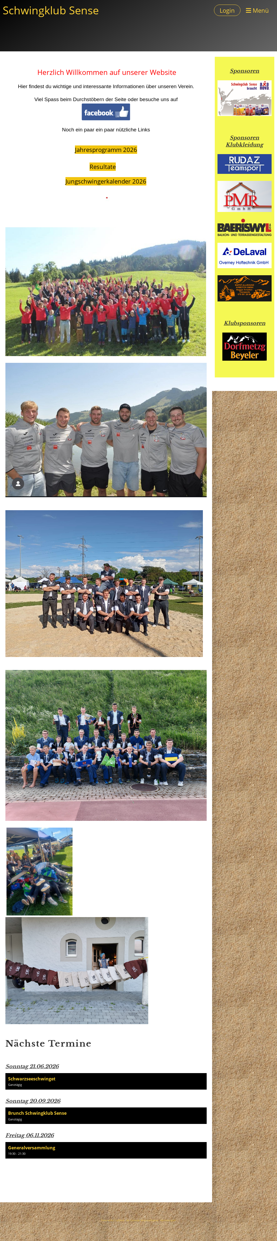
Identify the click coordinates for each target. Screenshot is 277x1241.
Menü (257, 10)
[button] (106, 1081)
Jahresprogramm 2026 (106, 149)
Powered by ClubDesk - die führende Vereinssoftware (129, 1220)
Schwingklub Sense (51, 10)
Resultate (103, 166)
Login (227, 10)
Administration (168, 1220)
